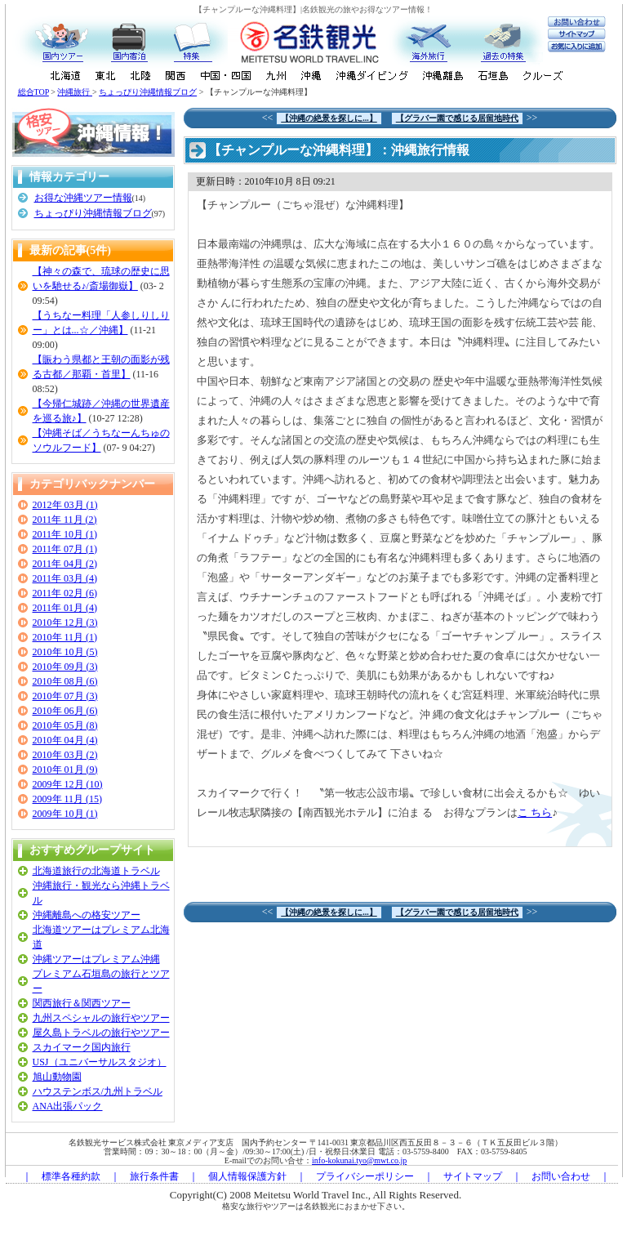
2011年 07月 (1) (65, 549)
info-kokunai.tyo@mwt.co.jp (359, 1160)
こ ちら (535, 812)
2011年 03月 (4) (65, 578)
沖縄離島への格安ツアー (86, 915)
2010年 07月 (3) (65, 696)
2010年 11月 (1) (65, 637)
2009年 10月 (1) (65, 813)
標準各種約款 (71, 1176)
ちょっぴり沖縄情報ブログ (148, 91)
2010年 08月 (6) (65, 681)
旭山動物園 (57, 1076)
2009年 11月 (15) (68, 799)
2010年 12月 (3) (65, 622)
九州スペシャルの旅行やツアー (101, 1018)
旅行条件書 (154, 1176)
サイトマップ (472, 1176)
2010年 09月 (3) (65, 666)
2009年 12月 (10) (68, 784)
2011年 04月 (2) (65, 563)
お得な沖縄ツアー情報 (83, 197)
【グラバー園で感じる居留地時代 (457, 118)
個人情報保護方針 (247, 1176)
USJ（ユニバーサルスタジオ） (100, 1062)
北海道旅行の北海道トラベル (96, 871)
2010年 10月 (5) (65, 652)
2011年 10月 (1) (65, 534)
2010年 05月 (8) (65, 725)
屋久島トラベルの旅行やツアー (101, 1032)
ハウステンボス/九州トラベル (97, 1091)
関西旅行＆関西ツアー (82, 1003)
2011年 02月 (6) (65, 593)
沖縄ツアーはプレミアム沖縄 (96, 959)
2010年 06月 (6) (65, 710)
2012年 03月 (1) (65, 505)
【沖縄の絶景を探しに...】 (329, 118)
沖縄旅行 (74, 91)
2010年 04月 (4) (65, 740)
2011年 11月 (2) (65, 519)
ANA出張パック (68, 1106)
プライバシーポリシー (365, 1176)
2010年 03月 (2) (65, 755)
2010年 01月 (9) (65, 769)
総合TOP (33, 91)
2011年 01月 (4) (65, 608)
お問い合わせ (560, 1176)
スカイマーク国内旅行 (82, 1047)
